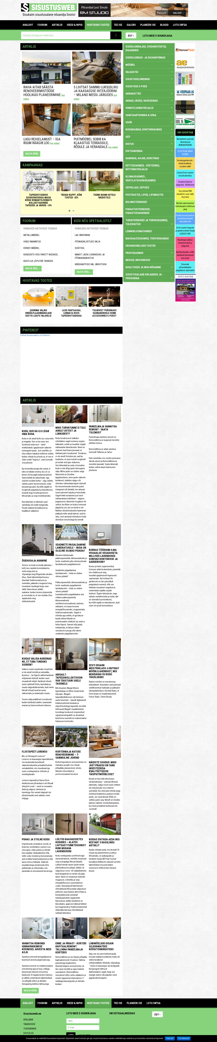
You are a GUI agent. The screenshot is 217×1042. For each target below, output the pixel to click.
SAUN (149, 122)
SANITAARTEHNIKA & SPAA (149, 115)
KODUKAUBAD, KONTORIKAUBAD (149, 129)
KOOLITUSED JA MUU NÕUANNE (149, 267)
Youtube (192, 35)
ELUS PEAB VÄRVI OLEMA (185, 152)
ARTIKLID (57, 24)
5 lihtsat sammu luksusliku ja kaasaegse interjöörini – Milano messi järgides (96, 92)
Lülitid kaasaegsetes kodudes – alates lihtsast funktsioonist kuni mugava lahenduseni (70, 845)
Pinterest (179, 35)
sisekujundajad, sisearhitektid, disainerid (146, 48)
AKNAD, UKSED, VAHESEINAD (149, 100)
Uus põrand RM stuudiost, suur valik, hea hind (185, 194)
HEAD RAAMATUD (32, 241)
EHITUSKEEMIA (149, 151)
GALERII (131, 24)
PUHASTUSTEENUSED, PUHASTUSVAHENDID (138, 211)
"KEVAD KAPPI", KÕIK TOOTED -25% (71, 196)
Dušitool (80, 248)
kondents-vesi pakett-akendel (40, 254)
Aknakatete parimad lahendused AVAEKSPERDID (185, 142)
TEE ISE (118, 24)
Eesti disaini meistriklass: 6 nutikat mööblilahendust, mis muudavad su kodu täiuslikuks (104, 671)
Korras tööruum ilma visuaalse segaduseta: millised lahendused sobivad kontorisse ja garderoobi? (103, 555)
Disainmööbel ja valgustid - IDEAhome (185, 183)
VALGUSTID (149, 72)
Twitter (131, 1021)
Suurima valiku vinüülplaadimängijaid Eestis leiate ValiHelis (38, 313)
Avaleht (28, 24)
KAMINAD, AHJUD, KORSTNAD (142, 158)
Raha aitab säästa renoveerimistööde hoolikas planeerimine (44, 92)
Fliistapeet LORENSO (34, 751)
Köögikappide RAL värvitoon (90, 264)
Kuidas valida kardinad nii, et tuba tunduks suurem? (37, 661)
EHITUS (149, 143)
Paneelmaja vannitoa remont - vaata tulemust (103, 429)
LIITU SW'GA (180, 24)
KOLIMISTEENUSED (136, 202)
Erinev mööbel (31, 248)
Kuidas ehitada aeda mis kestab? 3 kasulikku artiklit (104, 842)
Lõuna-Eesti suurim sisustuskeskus (185, 174)
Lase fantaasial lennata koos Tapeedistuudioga (71, 313)
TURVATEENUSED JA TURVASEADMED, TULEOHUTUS (149, 222)
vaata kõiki (31, 153)
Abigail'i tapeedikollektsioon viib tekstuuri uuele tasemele (68, 679)
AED (149, 136)
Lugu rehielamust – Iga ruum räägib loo (41, 141)
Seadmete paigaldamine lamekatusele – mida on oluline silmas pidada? (70, 547)
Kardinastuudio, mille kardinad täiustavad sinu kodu (185, 255)
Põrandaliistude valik (87, 241)
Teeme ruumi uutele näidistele (104, 196)
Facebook (185, 35)
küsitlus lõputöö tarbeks (38, 261)
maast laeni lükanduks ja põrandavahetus (90, 256)
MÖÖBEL (149, 64)
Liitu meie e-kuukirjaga (157, 35)
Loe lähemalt (184, 1038)
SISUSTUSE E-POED (136, 86)
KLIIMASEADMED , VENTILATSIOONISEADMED (141, 178)
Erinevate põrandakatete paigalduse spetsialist (185, 267)
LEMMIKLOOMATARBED (139, 231)
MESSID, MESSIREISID (138, 260)
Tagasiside (29, 1024)
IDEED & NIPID (74, 24)
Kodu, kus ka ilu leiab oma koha (35, 432)
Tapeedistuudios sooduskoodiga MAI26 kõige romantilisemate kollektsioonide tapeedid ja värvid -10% (38, 200)
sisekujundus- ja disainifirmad (145, 57)
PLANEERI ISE (148, 24)
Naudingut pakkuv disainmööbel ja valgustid (185, 243)
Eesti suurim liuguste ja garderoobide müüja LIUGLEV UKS (185, 230)
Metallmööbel (31, 235)
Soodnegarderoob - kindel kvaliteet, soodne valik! (185, 163)
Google (138, 1021)
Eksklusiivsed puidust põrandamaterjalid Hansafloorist (185, 218)
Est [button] (131, 35)
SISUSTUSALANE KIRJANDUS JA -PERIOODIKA (149, 276)
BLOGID (164, 24)
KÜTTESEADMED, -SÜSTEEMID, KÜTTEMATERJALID (143, 167)
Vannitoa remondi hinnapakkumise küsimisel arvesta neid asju (36, 948)
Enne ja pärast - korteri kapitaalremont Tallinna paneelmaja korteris (70, 948)
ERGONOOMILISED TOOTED (141, 245)
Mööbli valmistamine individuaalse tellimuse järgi (185, 206)
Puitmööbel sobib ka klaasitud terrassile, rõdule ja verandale (96, 143)
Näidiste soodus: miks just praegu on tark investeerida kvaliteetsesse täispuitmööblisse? (102, 768)
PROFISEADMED (149, 252)
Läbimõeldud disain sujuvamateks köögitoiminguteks (101, 946)
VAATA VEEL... (32, 268)
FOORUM (42, 24)
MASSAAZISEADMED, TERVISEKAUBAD (147, 238)
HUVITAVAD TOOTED (98, 24)
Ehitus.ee (28, 1033)
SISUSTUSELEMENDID (149, 79)
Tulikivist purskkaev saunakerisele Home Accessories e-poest (104, 313)
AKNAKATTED (149, 93)
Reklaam (28, 1019)
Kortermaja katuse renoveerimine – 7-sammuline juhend (68, 754)
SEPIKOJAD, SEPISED (137, 187)
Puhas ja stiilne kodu (36, 839)
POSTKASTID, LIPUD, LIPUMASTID (144, 194)
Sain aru (170, 1038)
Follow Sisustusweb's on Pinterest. (35, 335)
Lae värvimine (82, 235)
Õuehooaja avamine (34, 560)
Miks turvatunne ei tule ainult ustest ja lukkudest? (70, 430)
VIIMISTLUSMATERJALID (149, 107)
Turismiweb (29, 1028)
